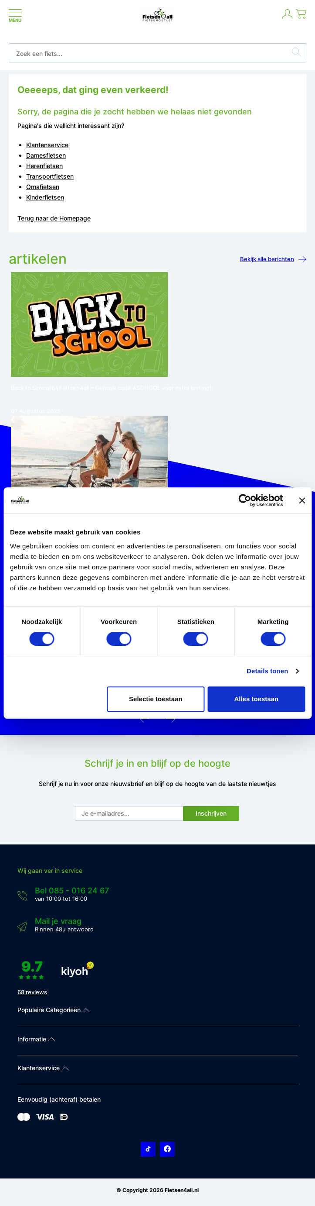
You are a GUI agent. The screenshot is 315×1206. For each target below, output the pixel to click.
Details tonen (267, 671)
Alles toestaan (256, 699)
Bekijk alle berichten (273, 259)
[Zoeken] (296, 53)
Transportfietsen (50, 176)
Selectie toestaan (156, 699)
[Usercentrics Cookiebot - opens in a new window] (245, 500)
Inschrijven (211, 813)
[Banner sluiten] (302, 500)
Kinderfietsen (45, 197)
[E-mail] (129, 813)
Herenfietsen (44, 165)
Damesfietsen (46, 155)
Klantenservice (47, 144)
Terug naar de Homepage (54, 218)
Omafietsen (42, 186)
